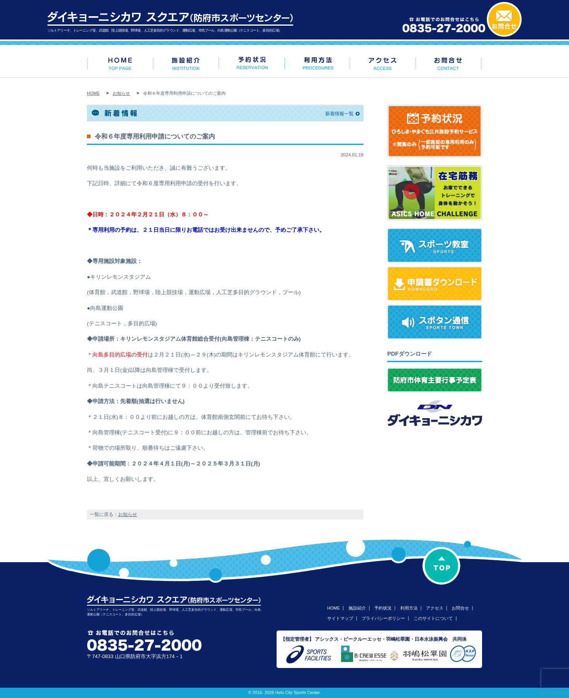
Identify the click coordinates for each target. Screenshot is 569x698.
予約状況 (383, 608)
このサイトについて (433, 618)
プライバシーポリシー (383, 618)
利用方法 (409, 608)
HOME (93, 93)
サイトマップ (340, 618)
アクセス (434, 608)
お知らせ (121, 93)
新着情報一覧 (339, 113)
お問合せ (460, 608)
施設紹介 (357, 608)
